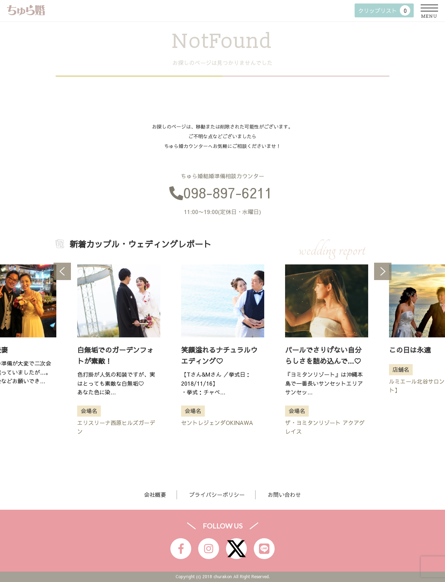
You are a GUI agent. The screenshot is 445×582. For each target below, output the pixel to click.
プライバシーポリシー (217, 494)
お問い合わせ (284, 494)
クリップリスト (384, 10)
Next (382, 271)
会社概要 (155, 494)
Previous (62, 271)
